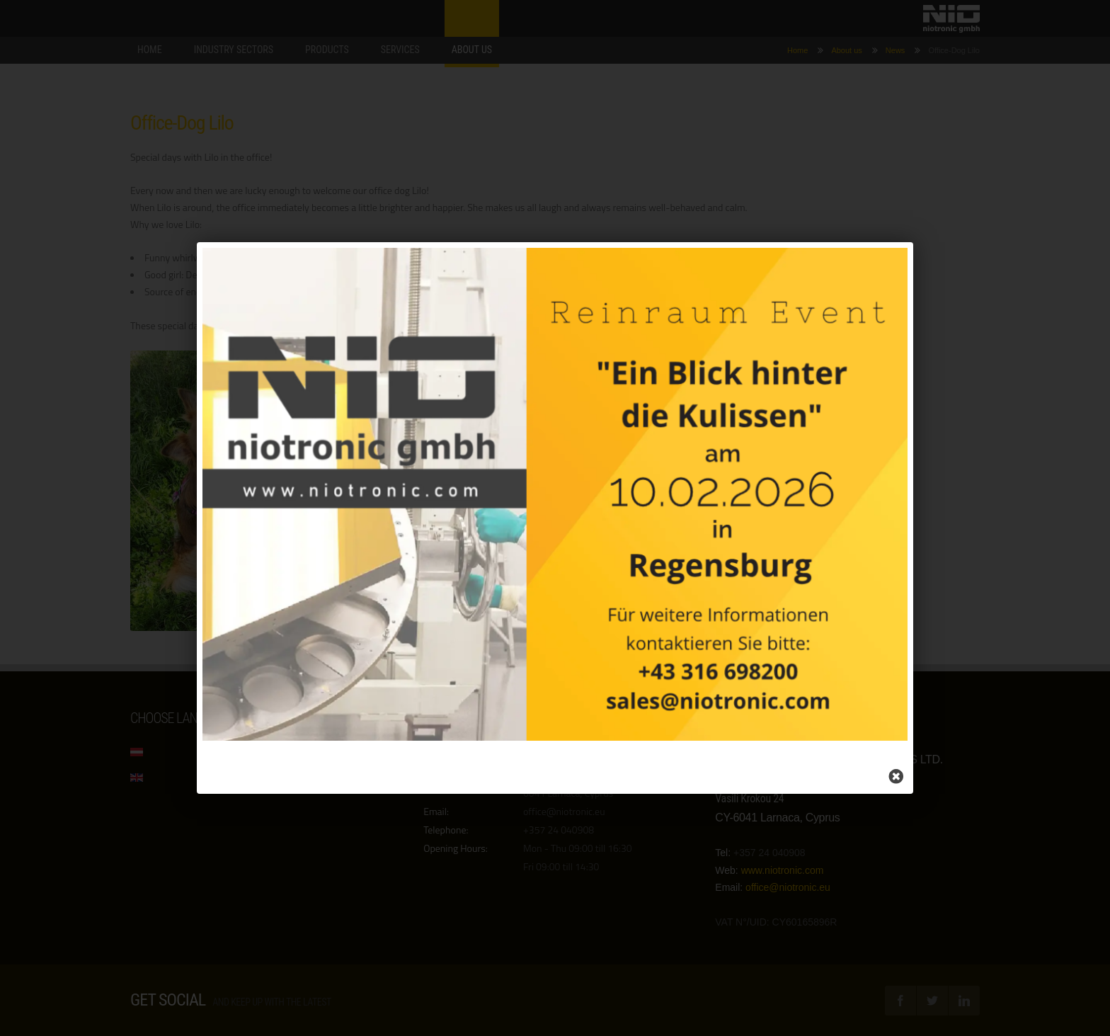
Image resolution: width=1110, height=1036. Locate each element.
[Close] (885, 768)
